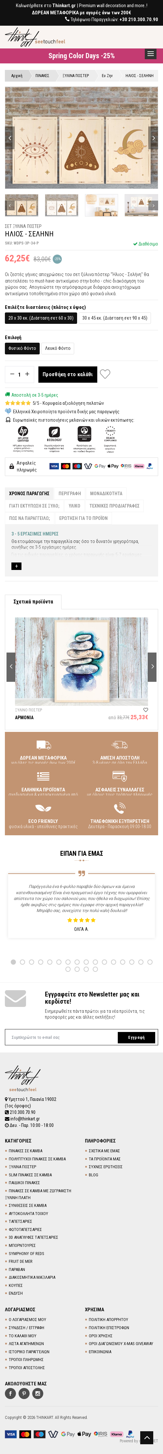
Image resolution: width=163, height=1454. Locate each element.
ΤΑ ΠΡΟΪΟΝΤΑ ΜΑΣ (105, 1159)
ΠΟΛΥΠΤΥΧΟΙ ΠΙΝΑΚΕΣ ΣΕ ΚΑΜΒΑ (37, 1159)
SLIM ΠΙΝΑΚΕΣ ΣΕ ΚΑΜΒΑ (30, 1174)
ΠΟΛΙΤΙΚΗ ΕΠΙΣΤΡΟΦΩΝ (109, 1327)
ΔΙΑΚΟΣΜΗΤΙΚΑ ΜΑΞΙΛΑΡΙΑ (32, 1277)
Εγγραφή (136, 1037)
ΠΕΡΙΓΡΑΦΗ (70, 493)
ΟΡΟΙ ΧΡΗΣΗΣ (101, 1335)
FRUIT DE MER (21, 1261)
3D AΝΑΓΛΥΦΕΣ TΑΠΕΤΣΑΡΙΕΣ (33, 1237)
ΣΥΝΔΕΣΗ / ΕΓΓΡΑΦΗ (26, 1327)
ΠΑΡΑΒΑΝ (17, 1269)
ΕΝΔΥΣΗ (16, 1293)
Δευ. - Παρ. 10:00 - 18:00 (29, 1125)
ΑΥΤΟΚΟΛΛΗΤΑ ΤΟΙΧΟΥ (28, 1213)
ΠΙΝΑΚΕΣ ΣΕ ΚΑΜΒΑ (25, 1150)
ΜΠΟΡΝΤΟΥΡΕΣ (22, 1245)
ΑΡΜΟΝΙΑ (24, 717)
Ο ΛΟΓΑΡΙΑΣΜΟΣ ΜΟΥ (27, 1319)
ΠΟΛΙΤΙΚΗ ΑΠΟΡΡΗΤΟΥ (108, 1319)
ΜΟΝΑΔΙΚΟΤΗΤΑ (106, 493)
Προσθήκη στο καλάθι (68, 374)
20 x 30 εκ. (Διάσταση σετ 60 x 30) (41, 318)
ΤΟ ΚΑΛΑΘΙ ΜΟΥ (22, 1335)
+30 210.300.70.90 (138, 19)
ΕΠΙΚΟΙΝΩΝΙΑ (100, 1351)
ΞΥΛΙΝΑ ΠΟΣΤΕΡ (22, 1166)
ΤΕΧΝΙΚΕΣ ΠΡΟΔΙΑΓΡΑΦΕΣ (114, 506)
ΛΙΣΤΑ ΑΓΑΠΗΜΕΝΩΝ (26, 1343)
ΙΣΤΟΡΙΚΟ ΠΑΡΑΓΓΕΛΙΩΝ (29, 1351)
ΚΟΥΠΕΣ (16, 1285)
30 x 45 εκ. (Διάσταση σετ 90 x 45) (114, 318)
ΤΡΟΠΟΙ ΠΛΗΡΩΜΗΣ (26, 1359)
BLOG (93, 1174)
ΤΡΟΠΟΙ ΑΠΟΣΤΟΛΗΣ (27, 1367)
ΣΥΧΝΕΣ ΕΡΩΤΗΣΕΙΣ (106, 1166)
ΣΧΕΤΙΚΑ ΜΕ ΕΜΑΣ (104, 1150)
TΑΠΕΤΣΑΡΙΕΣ (20, 1221)
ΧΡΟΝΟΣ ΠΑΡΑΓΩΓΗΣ (29, 493)
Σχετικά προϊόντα (33, 602)
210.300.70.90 (20, 1112)
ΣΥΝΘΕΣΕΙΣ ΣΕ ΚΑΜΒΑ (28, 1205)
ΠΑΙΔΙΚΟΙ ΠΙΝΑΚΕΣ (24, 1182)
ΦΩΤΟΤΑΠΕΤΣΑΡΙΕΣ (25, 1229)
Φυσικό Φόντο (22, 348)
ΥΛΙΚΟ (74, 506)
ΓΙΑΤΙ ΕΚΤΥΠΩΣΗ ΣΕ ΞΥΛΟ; (34, 506)
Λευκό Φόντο (58, 348)
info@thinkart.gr (22, 1118)
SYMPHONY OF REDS (26, 1253)
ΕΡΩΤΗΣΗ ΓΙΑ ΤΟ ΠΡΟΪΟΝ (83, 518)
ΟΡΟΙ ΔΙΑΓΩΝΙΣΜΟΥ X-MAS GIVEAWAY (121, 1343)
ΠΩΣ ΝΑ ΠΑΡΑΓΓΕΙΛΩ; (29, 518)
